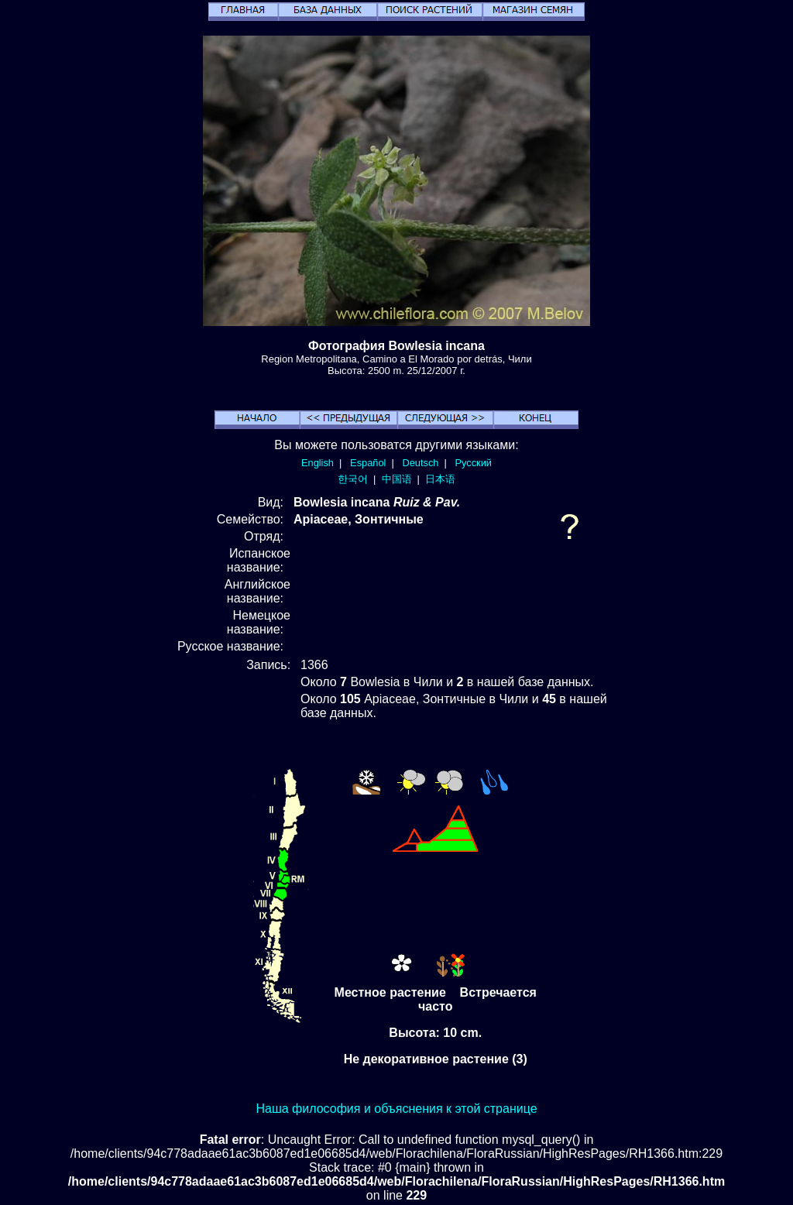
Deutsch (420, 463)
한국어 (353, 479)
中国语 (397, 479)
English (317, 463)
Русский (473, 463)
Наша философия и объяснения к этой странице (396, 1108)
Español (368, 463)
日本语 (440, 479)
